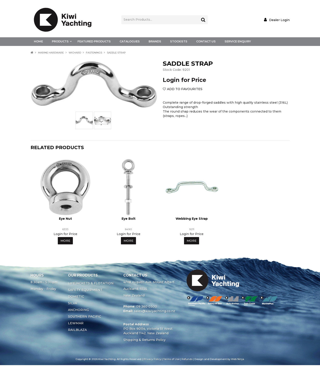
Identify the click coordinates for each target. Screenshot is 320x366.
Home (38, 41)
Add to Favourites (184, 89)
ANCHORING (78, 311)
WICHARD (75, 52)
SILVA (72, 304)
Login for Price (184, 80)
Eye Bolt (129, 219)
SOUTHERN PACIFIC (84, 317)
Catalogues (130, 41)
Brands (155, 41)
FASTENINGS (94, 52)
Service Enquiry (238, 41)
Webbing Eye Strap (192, 219)
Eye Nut (65, 219)
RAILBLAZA (77, 331)
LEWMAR (75, 324)
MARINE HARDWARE (51, 52)
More (65, 241)
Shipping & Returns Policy (144, 341)
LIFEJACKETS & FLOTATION (91, 284)
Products (60, 41)
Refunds (187, 360)
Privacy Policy (152, 360)
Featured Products (94, 41)
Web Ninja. (237, 360)
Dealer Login (279, 20)
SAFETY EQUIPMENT (85, 291)
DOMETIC (76, 297)
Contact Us (206, 41)
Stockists (178, 41)
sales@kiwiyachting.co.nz (154, 312)
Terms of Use (171, 360)
